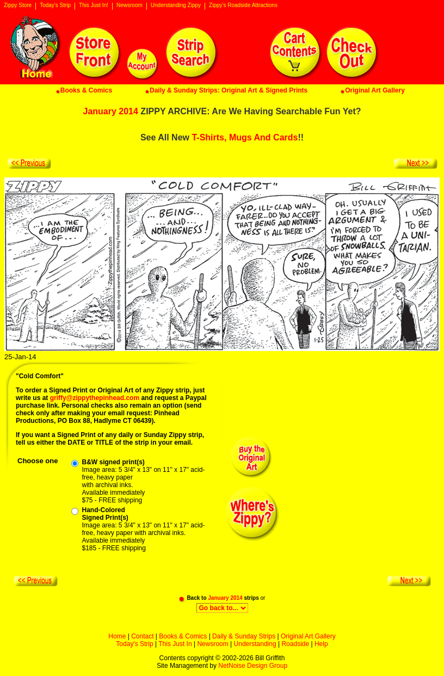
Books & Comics (183, 636)
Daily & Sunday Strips (243, 636)
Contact (142, 636)
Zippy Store (18, 5)
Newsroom (129, 5)
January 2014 (110, 111)
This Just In (175, 644)
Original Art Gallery (308, 636)
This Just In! (93, 5)
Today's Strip (55, 5)
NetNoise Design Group (252, 665)
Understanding (255, 644)
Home (117, 636)
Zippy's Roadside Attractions (243, 5)
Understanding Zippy (176, 5)
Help (321, 644)
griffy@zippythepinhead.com (94, 398)
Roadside (295, 644)
